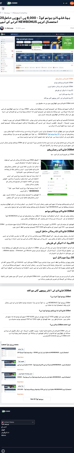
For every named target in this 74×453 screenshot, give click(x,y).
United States (9, 422)
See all (3, 8)
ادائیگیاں (5, 432)
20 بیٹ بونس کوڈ (54, 134)
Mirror (3, 435)
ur (66, 3)
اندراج (4, 427)
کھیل (3, 430)
